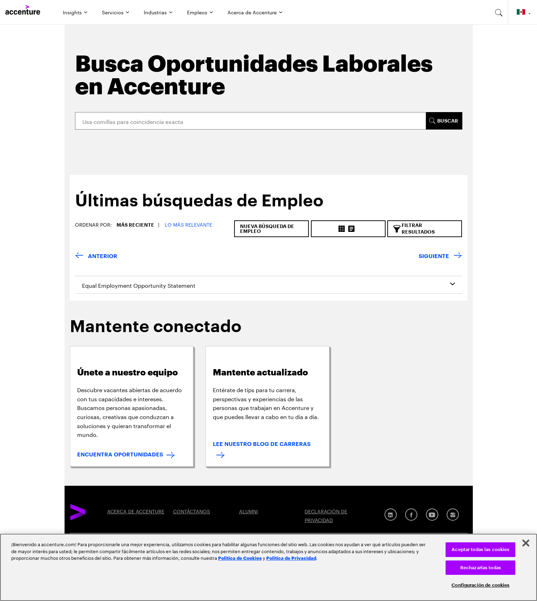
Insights (72, 12)
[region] (268, 567)
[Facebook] (411, 514)
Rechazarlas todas (480, 567)
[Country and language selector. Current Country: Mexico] (522, 12)
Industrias (155, 12)
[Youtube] (432, 514)
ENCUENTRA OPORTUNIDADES (120, 454)
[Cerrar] (526, 543)
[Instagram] (453, 514)
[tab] (196, 206)
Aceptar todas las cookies (480, 549)
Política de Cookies (240, 558)
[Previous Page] (96, 256)
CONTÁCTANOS (191, 511)
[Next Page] (440, 256)
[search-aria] (499, 12)
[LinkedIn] (391, 514)
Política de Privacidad (291, 558)
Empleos (197, 12)
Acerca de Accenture (252, 12)
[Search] (250, 121)
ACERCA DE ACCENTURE (135, 511)
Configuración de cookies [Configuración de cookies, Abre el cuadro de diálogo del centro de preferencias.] (480, 585)
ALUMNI (248, 511)
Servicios (113, 12)
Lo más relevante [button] (188, 224)
